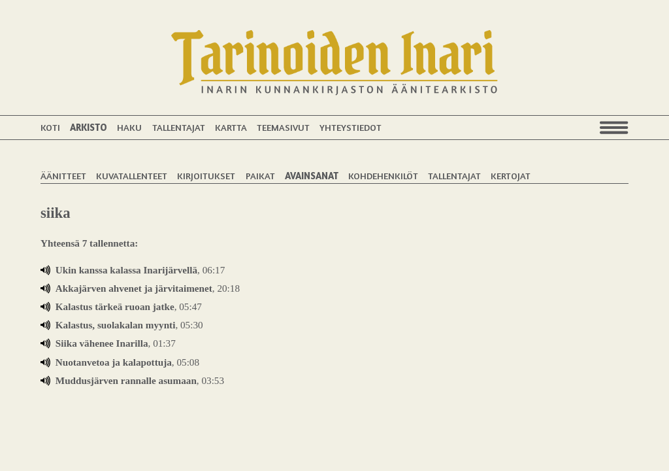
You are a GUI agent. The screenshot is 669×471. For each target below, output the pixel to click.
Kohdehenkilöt (383, 175)
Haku (129, 127)
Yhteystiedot (350, 127)
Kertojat (510, 175)
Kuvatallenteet (131, 175)
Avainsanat (311, 175)
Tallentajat (178, 127)
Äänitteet (63, 175)
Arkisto (88, 127)
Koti (50, 127)
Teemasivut (283, 127)
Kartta (231, 127)
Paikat (260, 175)
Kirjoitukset (206, 175)
